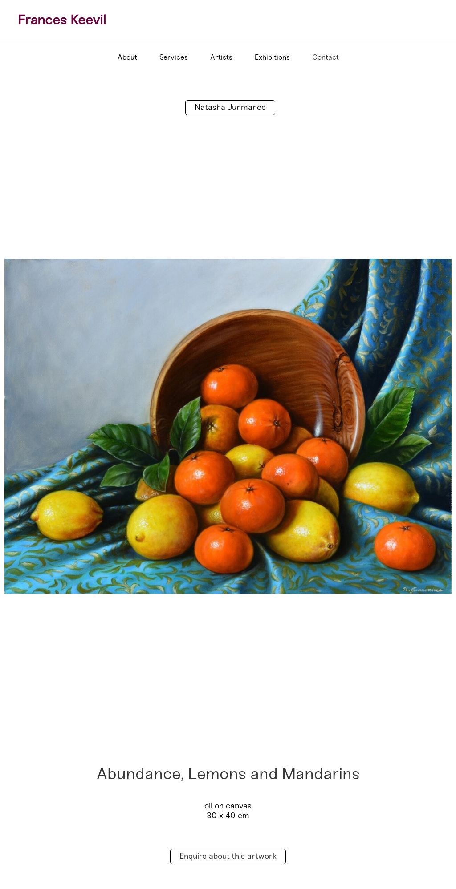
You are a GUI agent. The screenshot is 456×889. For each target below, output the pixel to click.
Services (173, 57)
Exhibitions (272, 57)
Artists (221, 57)
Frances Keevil (62, 20)
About (127, 57)
